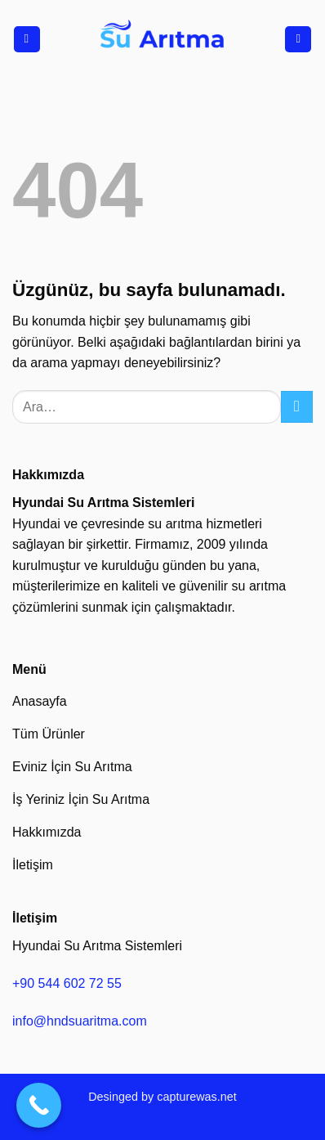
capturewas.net (197, 1096)
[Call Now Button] (38, 1105)
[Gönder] (297, 407)
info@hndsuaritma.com (79, 1021)
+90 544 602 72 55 (67, 983)
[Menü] (27, 39)
